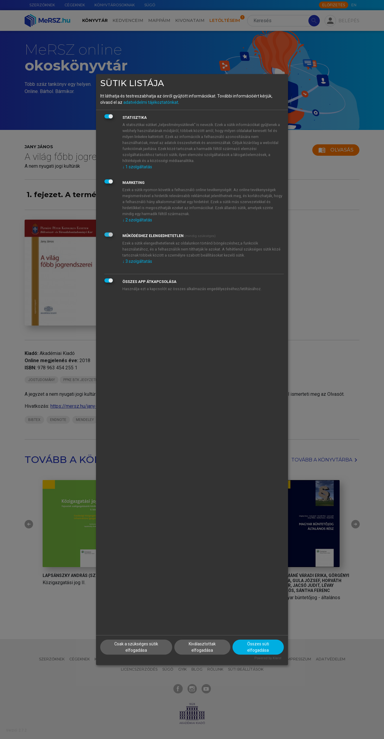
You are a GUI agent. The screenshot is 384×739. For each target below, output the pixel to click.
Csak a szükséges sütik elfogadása (136, 647)
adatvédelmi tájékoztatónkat (150, 102)
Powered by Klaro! (267, 658)
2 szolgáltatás (137, 220)
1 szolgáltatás (137, 166)
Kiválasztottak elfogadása (202, 647)
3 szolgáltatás (137, 261)
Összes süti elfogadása (258, 647)
